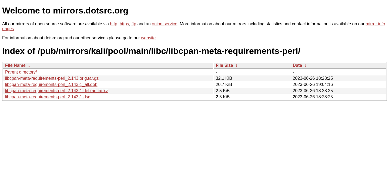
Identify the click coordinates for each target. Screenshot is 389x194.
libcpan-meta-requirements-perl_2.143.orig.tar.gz (52, 78)
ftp (133, 24)
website (148, 38)
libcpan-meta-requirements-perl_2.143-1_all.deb (51, 84)
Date (297, 65)
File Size (224, 65)
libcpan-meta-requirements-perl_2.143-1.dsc (47, 97)
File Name (15, 65)
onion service (164, 24)
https (124, 24)
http (113, 24)
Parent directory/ (21, 72)
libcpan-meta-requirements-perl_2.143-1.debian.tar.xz (56, 90)
